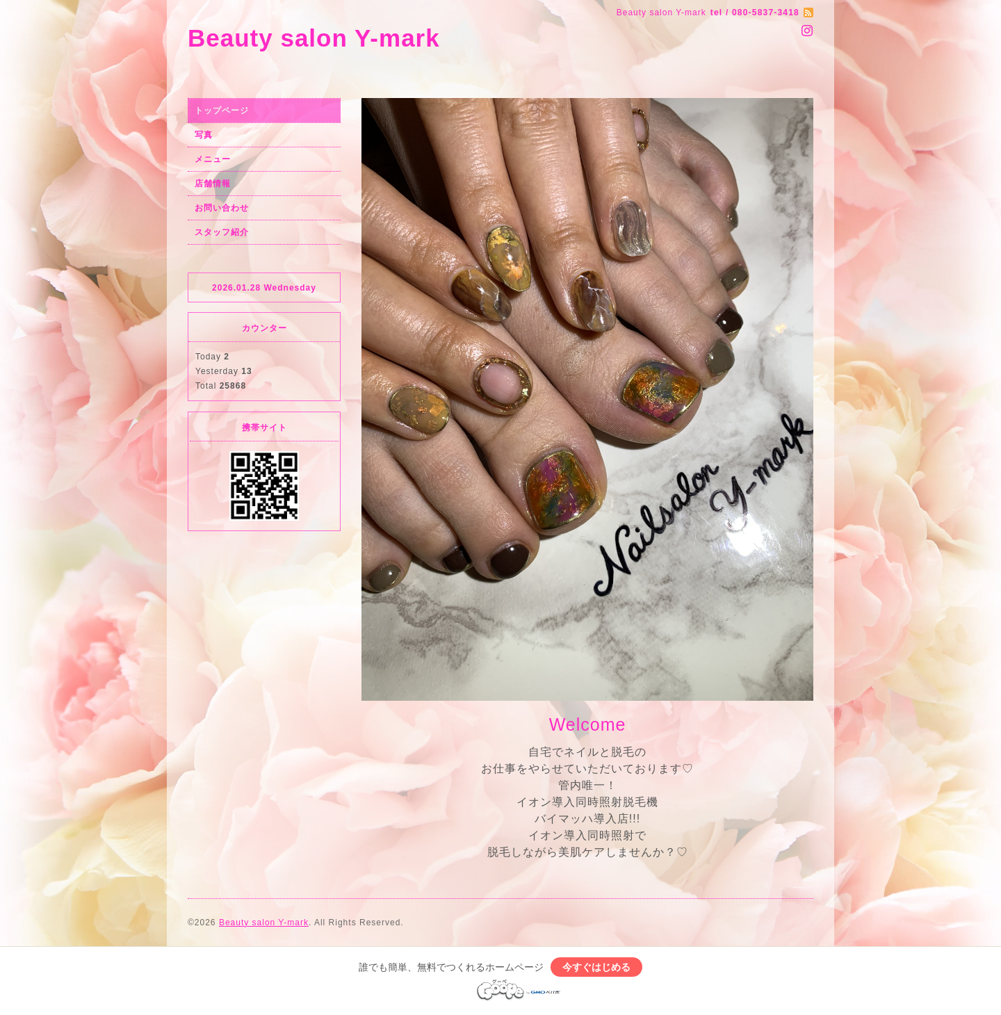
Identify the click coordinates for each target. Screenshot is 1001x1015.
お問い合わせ (222, 208)
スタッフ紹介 (222, 232)
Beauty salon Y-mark (314, 37)
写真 (204, 135)
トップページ (222, 110)
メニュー (213, 159)
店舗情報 (213, 183)
